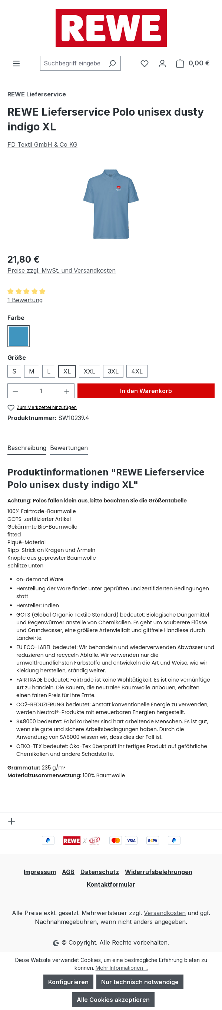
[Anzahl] (41, 390)
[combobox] (72, 63)
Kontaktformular (111, 884)
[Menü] (16, 63)
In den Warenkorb (146, 391)
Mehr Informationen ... (122, 968)
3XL (113, 371)
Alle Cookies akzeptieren (113, 999)
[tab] (26, 448)
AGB (68, 872)
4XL (137, 371)
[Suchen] (112, 63)
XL (67, 371)
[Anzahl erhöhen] (67, 390)
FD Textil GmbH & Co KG (42, 144)
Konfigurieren (68, 982)
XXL (89, 371)
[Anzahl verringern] (15, 390)
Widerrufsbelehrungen (158, 872)
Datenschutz (99, 872)
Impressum (40, 872)
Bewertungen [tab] (69, 447)
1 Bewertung (25, 300)
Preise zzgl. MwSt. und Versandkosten (61, 270)
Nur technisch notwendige (140, 982)
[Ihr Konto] (162, 63)
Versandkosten (165, 913)
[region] (111, 205)
